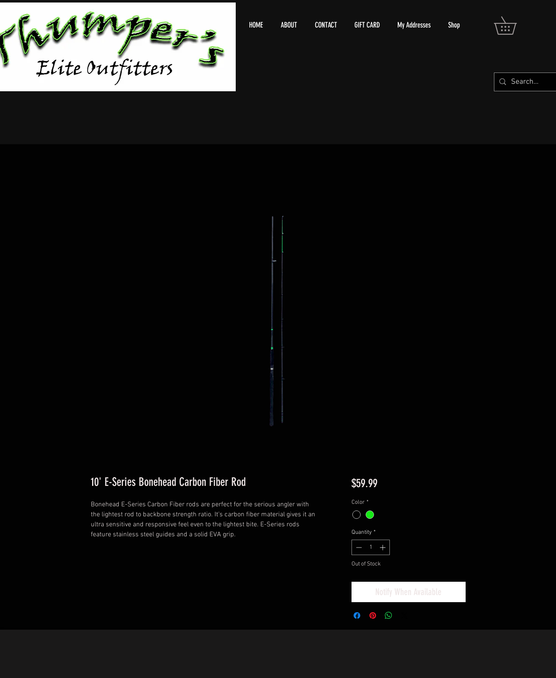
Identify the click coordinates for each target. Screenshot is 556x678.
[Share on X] (404, 615)
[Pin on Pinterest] (373, 615)
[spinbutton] (370, 547)
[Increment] (383, 547)
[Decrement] (358, 547)
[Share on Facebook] (357, 615)
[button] (514, 25)
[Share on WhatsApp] (389, 615)
